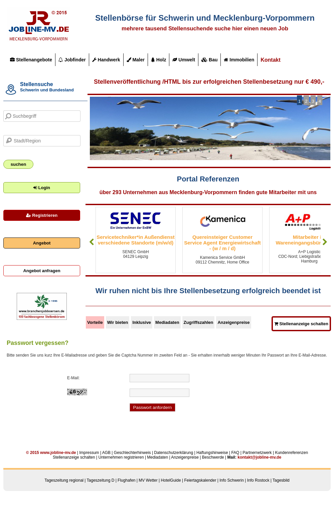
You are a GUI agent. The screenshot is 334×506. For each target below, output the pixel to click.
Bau (209, 59)
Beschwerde (213, 457)
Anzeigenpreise (233, 322)
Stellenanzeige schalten (301, 323)
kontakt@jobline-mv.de (259, 457)
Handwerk (106, 59)
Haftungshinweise (212, 452)
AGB (106, 452)
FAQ (235, 452)
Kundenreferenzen (291, 452)
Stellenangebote (31, 59)
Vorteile (95, 322)
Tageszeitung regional (64, 480)
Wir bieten (117, 322)
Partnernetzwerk (257, 452)
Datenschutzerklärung (173, 452)
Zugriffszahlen (198, 322)
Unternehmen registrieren (121, 457)
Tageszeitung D (101, 480)
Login (41, 187)
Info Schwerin (231, 480)
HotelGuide (171, 480)
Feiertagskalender (200, 480)
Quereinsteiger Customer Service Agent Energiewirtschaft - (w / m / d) (222, 242)
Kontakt (271, 60)
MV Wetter (148, 480)
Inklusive (141, 322)
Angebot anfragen (41, 270)
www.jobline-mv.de (58, 452)
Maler (136, 59)
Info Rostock (258, 480)
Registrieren (41, 215)
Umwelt (183, 59)
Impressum (89, 452)
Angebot (42, 242)
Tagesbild (281, 480)
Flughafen (126, 480)
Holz (158, 59)
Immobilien (239, 59)
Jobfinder (72, 59)
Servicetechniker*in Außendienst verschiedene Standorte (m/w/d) (136, 239)
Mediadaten (167, 322)
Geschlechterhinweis (132, 452)
